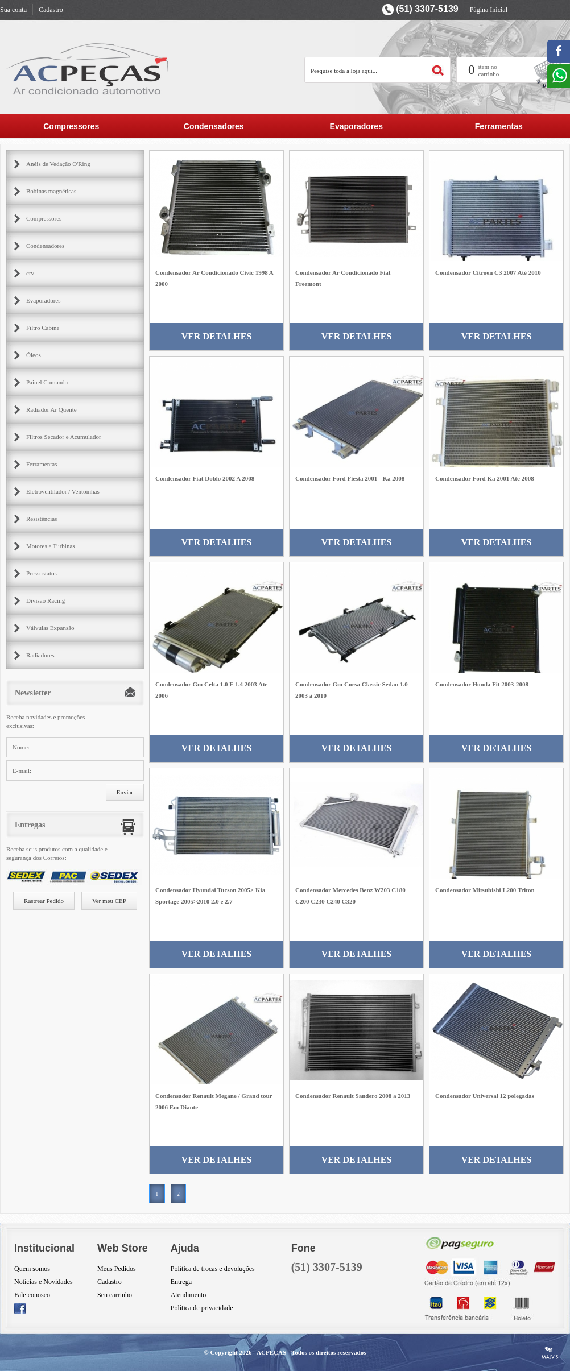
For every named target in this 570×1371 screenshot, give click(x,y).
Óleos (33, 354)
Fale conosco (32, 1295)
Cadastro (51, 10)
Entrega (181, 1282)
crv (30, 273)
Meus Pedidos (116, 1269)
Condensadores (214, 126)
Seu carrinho (114, 1295)
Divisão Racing (45, 600)
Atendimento (188, 1295)
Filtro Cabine (42, 327)
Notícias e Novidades (43, 1282)
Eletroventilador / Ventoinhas (63, 491)
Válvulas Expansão (50, 627)
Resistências (41, 518)
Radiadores (40, 655)
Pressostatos (41, 573)
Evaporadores (356, 126)
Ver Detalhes (216, 336)
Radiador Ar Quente (51, 409)
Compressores (71, 126)
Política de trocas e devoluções (213, 1269)
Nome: (21, 747)
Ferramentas (499, 126)
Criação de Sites (550, 1353)
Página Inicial (488, 10)
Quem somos (32, 1269)
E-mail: (22, 770)
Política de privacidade (202, 1308)
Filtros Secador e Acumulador (63, 436)
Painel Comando (47, 382)
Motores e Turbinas (50, 545)
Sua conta (13, 10)
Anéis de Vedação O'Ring (58, 163)
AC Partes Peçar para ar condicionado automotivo (88, 68)
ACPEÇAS (271, 1352)
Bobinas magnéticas (51, 191)
